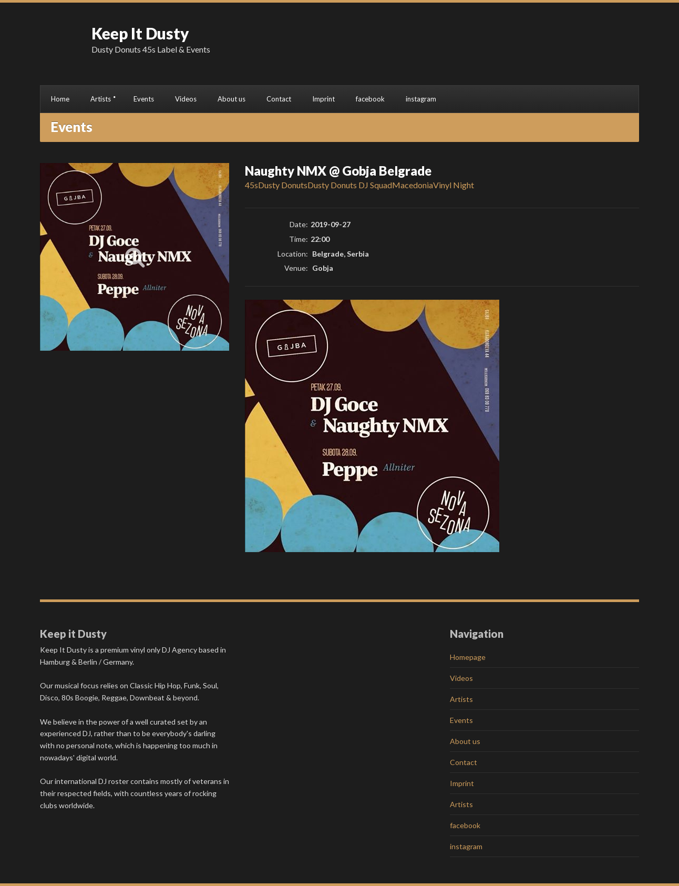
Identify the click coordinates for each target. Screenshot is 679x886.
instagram (421, 99)
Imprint (323, 99)
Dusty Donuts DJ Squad (349, 185)
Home (60, 99)
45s (251, 185)
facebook (370, 99)
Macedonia (412, 185)
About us (231, 99)
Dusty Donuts (282, 185)
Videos (186, 99)
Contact (278, 99)
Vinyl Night (453, 185)
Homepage (468, 657)
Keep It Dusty (140, 33)
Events (143, 99)
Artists (100, 99)
